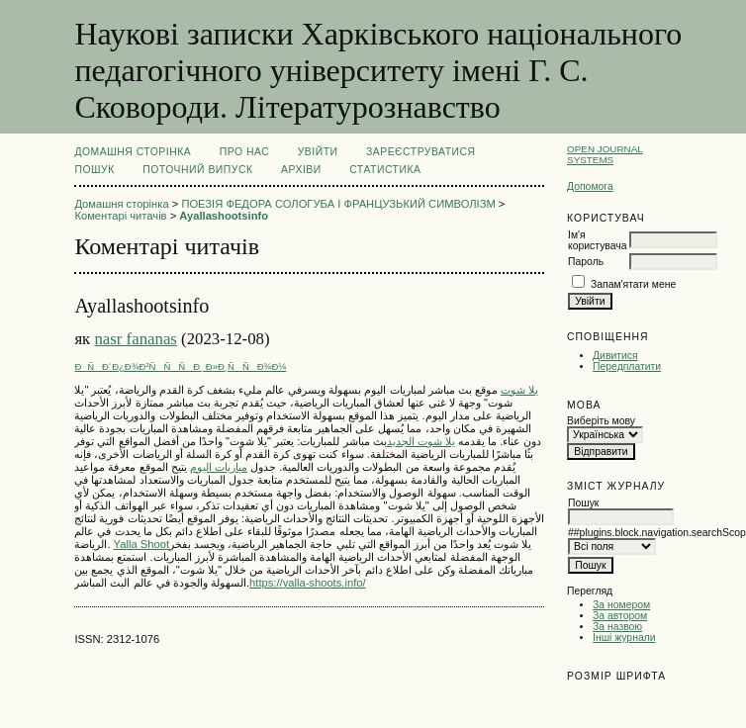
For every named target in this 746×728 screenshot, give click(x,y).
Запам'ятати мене (633, 284)
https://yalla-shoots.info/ (307, 583)
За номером (621, 604)
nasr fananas (135, 338)
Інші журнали (624, 637)
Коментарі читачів (120, 216)
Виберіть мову (601, 420)
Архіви (301, 169)
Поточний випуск (197, 169)
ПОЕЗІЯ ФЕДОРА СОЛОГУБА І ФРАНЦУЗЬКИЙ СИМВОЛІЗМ (338, 204)
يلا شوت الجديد (421, 441)
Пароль (586, 261)
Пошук (94, 169)
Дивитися (615, 355)
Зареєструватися (421, 151)
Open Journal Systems (605, 154)
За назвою (617, 626)
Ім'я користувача (597, 240)
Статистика (384, 169)
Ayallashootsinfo (223, 216)
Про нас (245, 151)
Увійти (318, 151)
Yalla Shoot (141, 544)
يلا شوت (519, 390)
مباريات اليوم (218, 467)
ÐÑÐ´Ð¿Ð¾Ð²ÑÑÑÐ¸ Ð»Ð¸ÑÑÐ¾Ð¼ (180, 366)
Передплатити (627, 366)
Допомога (590, 186)
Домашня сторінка (132, 151)
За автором (620, 615)
